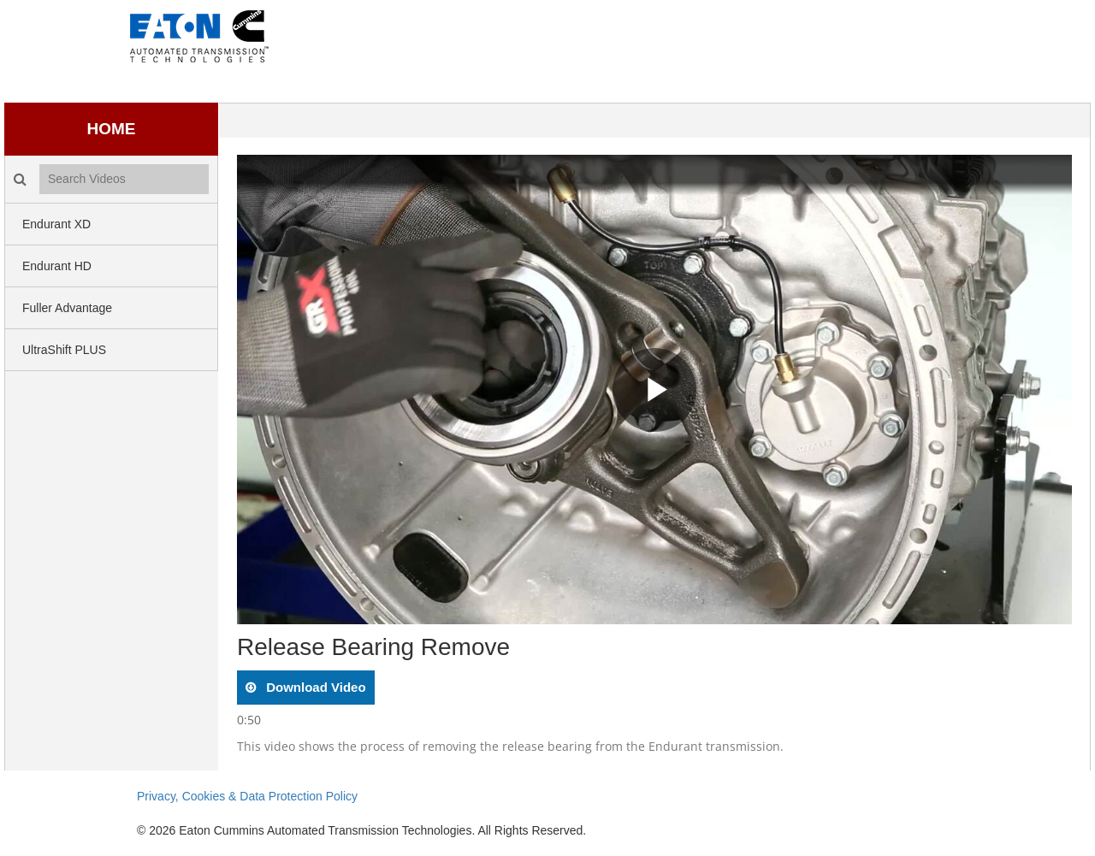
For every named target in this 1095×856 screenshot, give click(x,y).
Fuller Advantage (67, 308)
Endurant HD (57, 266)
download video (314, 687)
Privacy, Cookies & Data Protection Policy (247, 796)
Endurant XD (56, 224)
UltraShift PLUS (64, 350)
